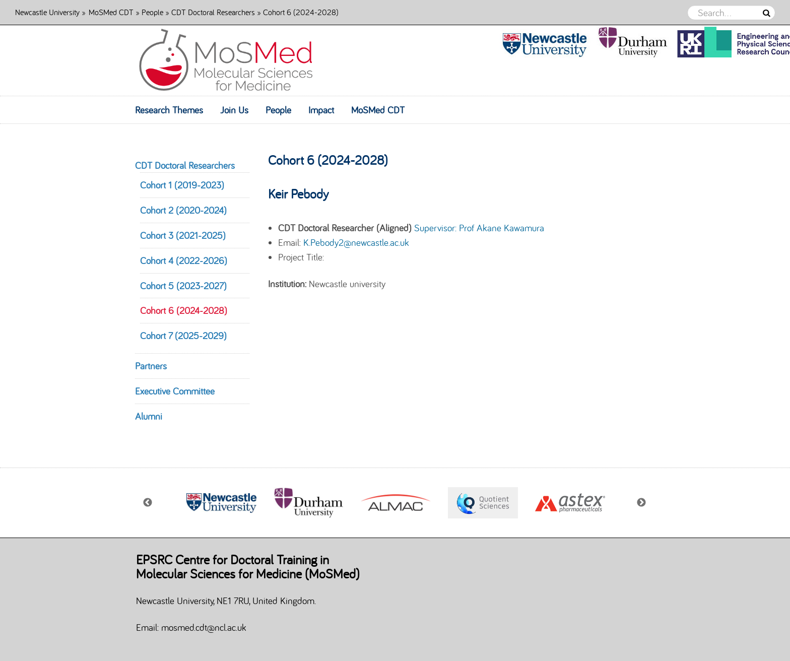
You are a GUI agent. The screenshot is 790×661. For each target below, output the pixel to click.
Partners (151, 366)
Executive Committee (175, 391)
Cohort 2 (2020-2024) (183, 210)
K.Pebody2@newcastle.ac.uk (356, 242)
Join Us (234, 110)
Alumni (148, 416)
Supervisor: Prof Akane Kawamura (479, 228)
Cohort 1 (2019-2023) (182, 185)
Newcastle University (47, 12)
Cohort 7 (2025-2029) (183, 335)
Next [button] (642, 503)
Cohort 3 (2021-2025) (183, 235)
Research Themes (169, 110)
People (152, 12)
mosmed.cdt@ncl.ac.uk (203, 627)
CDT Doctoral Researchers (213, 12)
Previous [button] (148, 503)
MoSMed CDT (111, 12)
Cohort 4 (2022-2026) (183, 260)
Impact (321, 110)
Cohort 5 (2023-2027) (183, 286)
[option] (239, 503)
